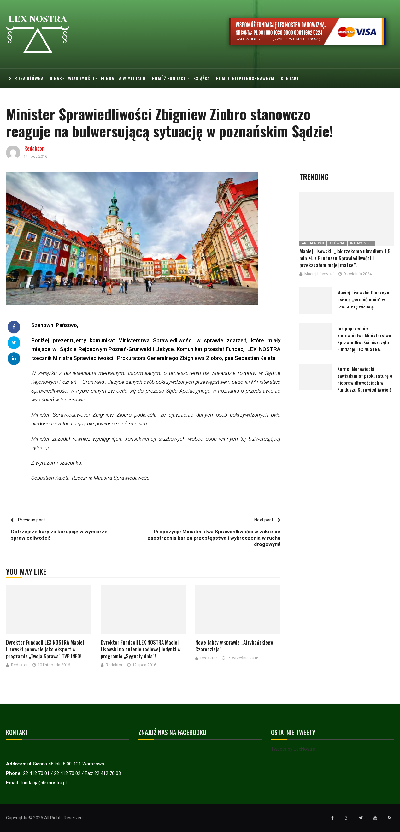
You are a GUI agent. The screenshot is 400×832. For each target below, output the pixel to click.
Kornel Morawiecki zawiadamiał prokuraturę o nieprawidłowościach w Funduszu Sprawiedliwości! (364, 379)
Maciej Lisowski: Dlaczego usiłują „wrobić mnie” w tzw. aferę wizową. (363, 299)
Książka (201, 78)
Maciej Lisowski (319, 273)
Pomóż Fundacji (169, 78)
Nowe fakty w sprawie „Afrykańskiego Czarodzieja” (234, 646)
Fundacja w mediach (123, 78)
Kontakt (290, 78)
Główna (337, 243)
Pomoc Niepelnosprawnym (245, 78)
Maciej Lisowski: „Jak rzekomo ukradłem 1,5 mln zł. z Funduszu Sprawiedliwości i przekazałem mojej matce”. (345, 258)
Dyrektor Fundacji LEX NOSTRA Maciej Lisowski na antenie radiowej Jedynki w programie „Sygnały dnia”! (140, 649)
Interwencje (361, 243)
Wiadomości (81, 78)
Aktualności (313, 243)
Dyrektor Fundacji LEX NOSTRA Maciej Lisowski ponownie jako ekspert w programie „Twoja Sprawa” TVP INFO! (45, 649)
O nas (56, 78)
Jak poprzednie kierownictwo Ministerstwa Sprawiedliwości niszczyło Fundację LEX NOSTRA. (364, 339)
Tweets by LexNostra (293, 749)
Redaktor (34, 148)
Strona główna (26, 78)
